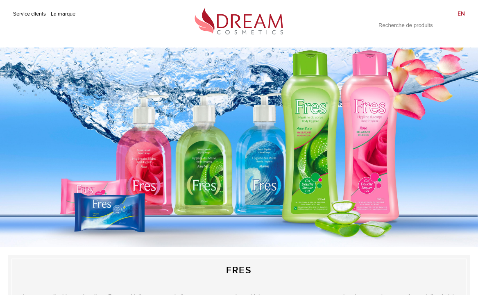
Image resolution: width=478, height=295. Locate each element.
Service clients (29, 14)
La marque (63, 14)
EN (461, 13)
